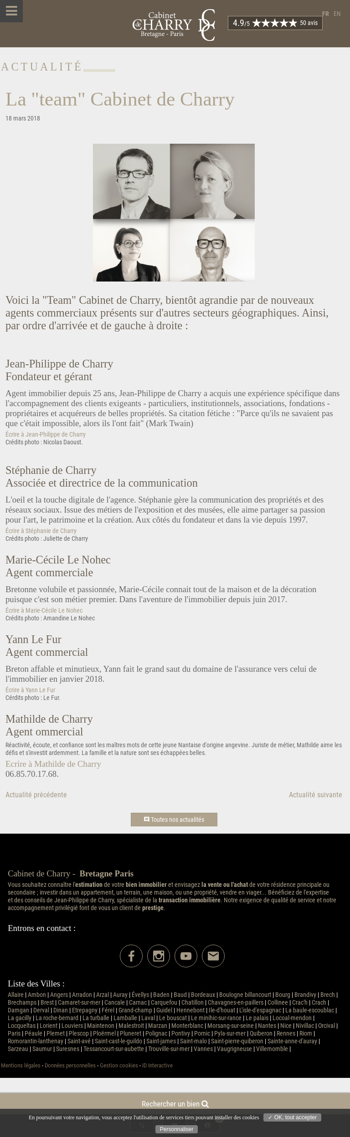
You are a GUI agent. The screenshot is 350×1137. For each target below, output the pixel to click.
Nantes (267, 1026)
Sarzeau (18, 1049)
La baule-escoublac (309, 1010)
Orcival (326, 1026)
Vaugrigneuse (234, 1049)
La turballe (95, 1018)
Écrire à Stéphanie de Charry (41, 531)
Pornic (202, 1033)
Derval (41, 1010)
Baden (161, 995)
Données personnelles (70, 1065)
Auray (120, 995)
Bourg (282, 995)
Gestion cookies (119, 1065)
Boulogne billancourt (245, 995)
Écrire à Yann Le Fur (30, 690)
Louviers (72, 1026)
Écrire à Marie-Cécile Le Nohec (43, 610)
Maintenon (100, 1026)
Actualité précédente (36, 794)
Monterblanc (187, 1026)
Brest (47, 1002)
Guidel (164, 1010)
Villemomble (272, 1049)
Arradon (82, 995)
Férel (108, 1010)
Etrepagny (85, 1010)
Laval (148, 1018)
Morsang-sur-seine (230, 1026)
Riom (305, 1033)
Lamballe (125, 1018)
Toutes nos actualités (174, 819)
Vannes (203, 1049)
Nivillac (305, 1026)
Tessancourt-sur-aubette (113, 1049)
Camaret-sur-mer (79, 1002)
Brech (327, 995)
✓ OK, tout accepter (292, 1117)
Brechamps (22, 1002)
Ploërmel (104, 1033)
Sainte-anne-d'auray (292, 1041)
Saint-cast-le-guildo (118, 1041)
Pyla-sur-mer (230, 1033)
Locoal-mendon (292, 1018)
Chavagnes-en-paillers (235, 1002)
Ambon (37, 995)
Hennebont (190, 1010)
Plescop (79, 1033)
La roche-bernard (57, 1018)
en (337, 14)
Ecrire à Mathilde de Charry (53, 764)
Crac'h (300, 1002)
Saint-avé (79, 1041)
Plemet (55, 1033)
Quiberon (261, 1033)
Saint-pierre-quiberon (237, 1041)
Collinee (278, 1002)
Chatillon (192, 1002)
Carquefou (164, 1002)
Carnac (138, 1002)
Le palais (257, 1018)
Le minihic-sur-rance (216, 1018)
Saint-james (161, 1041)
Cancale (114, 1002)
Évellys (140, 995)
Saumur (42, 1049)
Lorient (48, 1026)
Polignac (156, 1033)
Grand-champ (135, 1010)
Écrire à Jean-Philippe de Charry (45, 434)
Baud (180, 995)
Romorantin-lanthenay (35, 1041)
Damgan (18, 1010)
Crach (319, 1002)
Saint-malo (193, 1041)
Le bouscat (173, 1018)
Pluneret (130, 1033)
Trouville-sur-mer (169, 1049)
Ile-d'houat (222, 1010)
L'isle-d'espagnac (260, 1010)
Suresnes (67, 1049)
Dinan (60, 1010)
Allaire (16, 995)
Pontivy (180, 1033)
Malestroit (131, 1026)
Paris (14, 1033)
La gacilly (19, 1018)
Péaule (33, 1033)
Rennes (286, 1033)
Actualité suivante (315, 794)
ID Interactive (157, 1065)
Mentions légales (21, 1065)
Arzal (102, 995)
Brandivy (305, 995)
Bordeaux (203, 995)
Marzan (157, 1026)
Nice (286, 1026)
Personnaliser (176, 1129)
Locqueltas (22, 1026)
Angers (59, 995)
